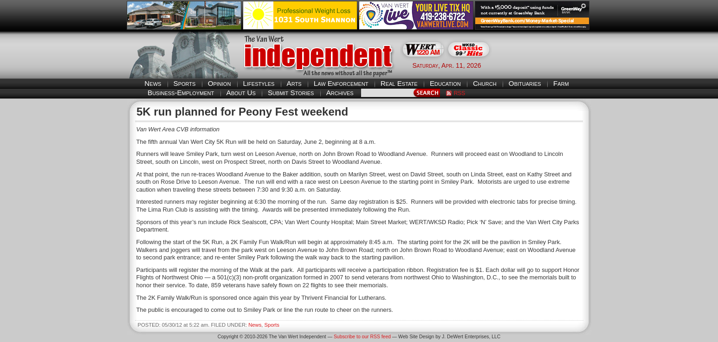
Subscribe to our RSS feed (362, 336)
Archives (340, 93)
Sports (185, 83)
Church (485, 83)
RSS (460, 93)
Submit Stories (291, 93)
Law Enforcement (341, 83)
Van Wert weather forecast (545, 65)
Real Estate (399, 83)
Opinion (219, 83)
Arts (294, 83)
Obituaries (525, 83)
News (152, 83)
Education (445, 83)
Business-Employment (181, 93)
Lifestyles (259, 83)
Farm (561, 83)
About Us (241, 93)
